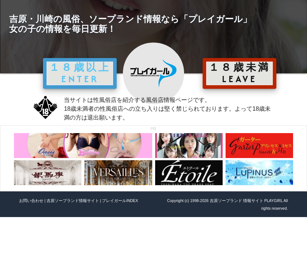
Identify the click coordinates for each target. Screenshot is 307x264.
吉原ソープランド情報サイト (73, 200)
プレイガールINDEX (120, 200)
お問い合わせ (31, 200)
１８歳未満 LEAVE (239, 72)
